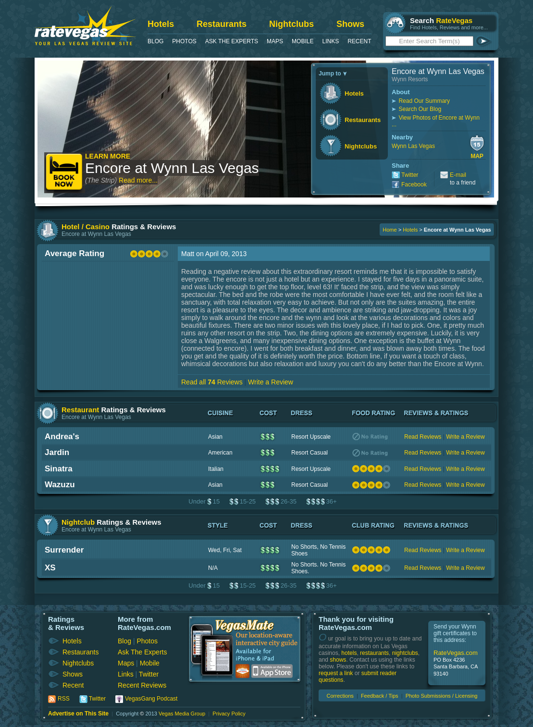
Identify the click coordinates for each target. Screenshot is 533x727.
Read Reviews (422, 436)
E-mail (458, 175)
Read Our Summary (424, 101)
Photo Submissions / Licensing (442, 696)
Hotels (161, 24)
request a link (336, 673)
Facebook (414, 184)
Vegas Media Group (182, 713)
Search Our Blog (419, 109)
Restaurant (80, 410)
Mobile (302, 41)
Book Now (64, 172)
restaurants (374, 653)
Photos (184, 41)
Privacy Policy (228, 713)
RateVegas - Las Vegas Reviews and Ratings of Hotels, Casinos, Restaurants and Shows (85, 25)
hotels (349, 653)
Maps (275, 41)
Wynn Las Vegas (413, 146)
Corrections (340, 696)
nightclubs (405, 653)
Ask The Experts (231, 41)
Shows (350, 24)
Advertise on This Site (78, 713)
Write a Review (270, 382)
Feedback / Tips (379, 696)
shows (338, 659)
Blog (155, 41)
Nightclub (78, 522)
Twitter (409, 175)
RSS (64, 698)
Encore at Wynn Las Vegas (172, 168)
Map (477, 156)
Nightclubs (291, 24)
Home (390, 230)
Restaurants (222, 24)
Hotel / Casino (86, 226)
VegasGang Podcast (151, 698)
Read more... (138, 180)
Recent (359, 41)
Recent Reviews (142, 685)
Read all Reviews (212, 382)
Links (330, 41)
